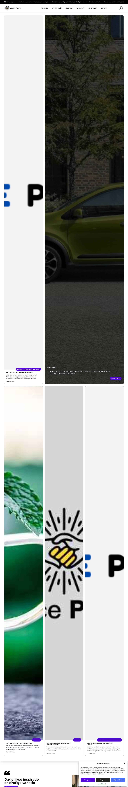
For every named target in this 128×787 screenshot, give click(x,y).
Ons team (80, 8)
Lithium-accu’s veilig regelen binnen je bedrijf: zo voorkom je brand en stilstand (76, 2)
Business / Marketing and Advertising (28, 369)
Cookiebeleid (102, 784)
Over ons (69, 8)
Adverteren (92, 8)
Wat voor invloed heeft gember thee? (19, 743)
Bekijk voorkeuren (118, 780)
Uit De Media (57, 8)
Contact (104, 8)
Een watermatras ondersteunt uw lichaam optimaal (58, 743)
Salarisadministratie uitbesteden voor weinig (100, 743)
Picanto (51, 367)
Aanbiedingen (115, 378)
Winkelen (77, 740)
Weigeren (103, 780)
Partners (44, 8)
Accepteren (87, 780)
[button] (124, 763)
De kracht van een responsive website (19, 372)
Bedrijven (37, 740)
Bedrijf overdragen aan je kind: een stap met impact (33, 2)
